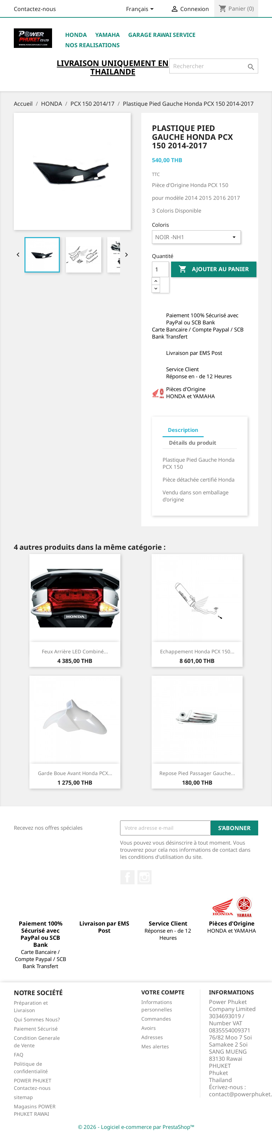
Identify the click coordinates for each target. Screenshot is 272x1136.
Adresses (152, 1037)
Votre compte (163, 992)
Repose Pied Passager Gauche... (197, 773)
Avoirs (148, 1028)
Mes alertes (155, 1046)
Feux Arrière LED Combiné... (75, 651)
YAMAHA (107, 35)
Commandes (156, 1018)
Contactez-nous (35, 9)
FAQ (18, 1054)
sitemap (23, 1097)
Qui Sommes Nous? (37, 1019)
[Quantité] (160, 269)
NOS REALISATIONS (92, 45)
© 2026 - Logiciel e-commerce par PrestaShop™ (136, 1126)
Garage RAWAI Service (162, 35)
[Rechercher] (213, 66)
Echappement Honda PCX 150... (197, 651)
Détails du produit (192, 442)
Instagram (144, 877)
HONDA (76, 35)
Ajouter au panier (213, 269)
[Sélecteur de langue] (141, 9)
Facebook (127, 877)
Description (183, 429)
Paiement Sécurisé (36, 1028)
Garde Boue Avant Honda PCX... (75, 773)
